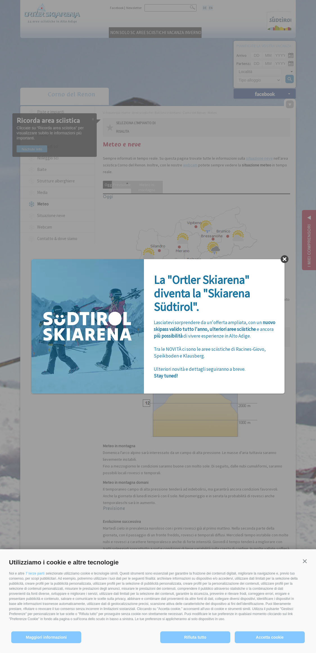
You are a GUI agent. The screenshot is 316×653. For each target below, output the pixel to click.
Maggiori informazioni (46, 637)
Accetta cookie (270, 637)
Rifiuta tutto (195, 637)
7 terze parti (35, 573)
